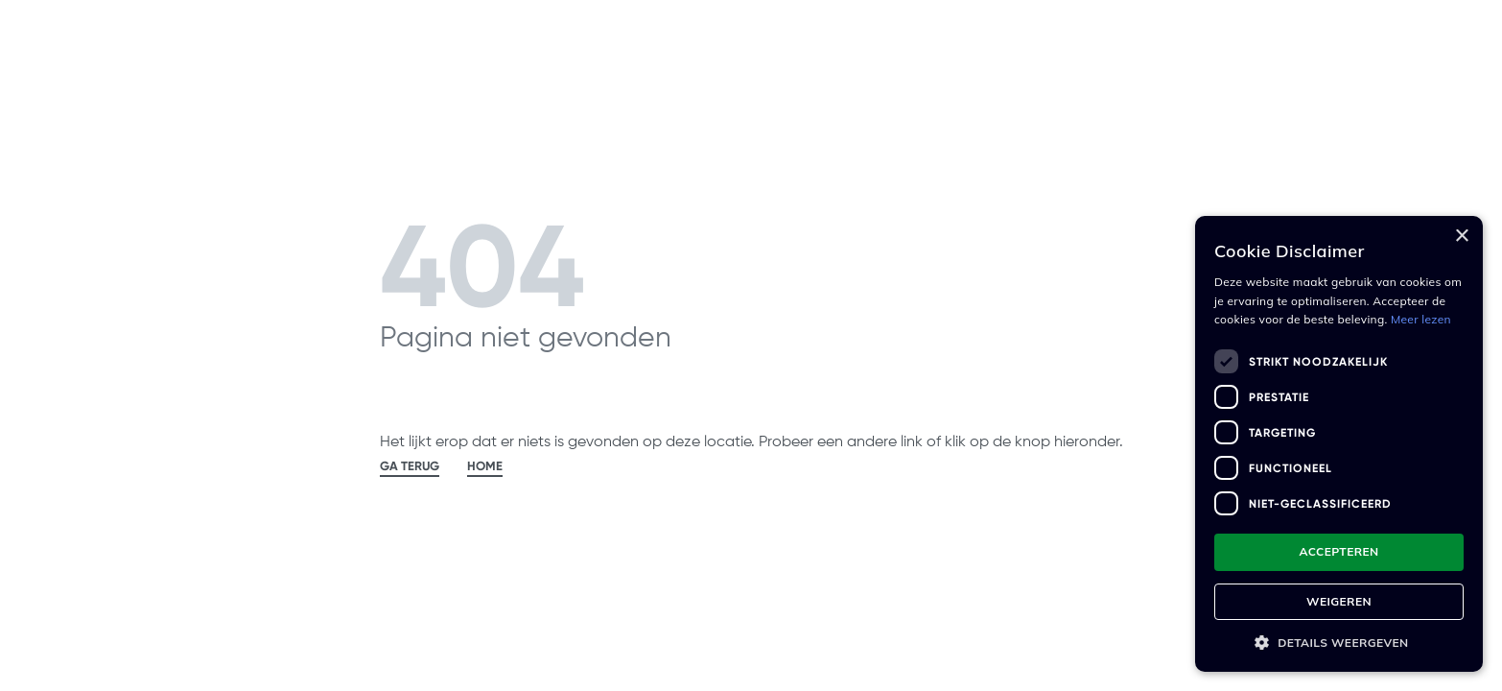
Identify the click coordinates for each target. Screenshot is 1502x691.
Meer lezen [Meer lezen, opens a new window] (1421, 319)
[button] (1339, 642)
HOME (485, 466)
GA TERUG (409, 466)
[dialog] (1339, 444)
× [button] (1461, 236)
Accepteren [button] (1338, 551)
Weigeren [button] (1339, 601)
